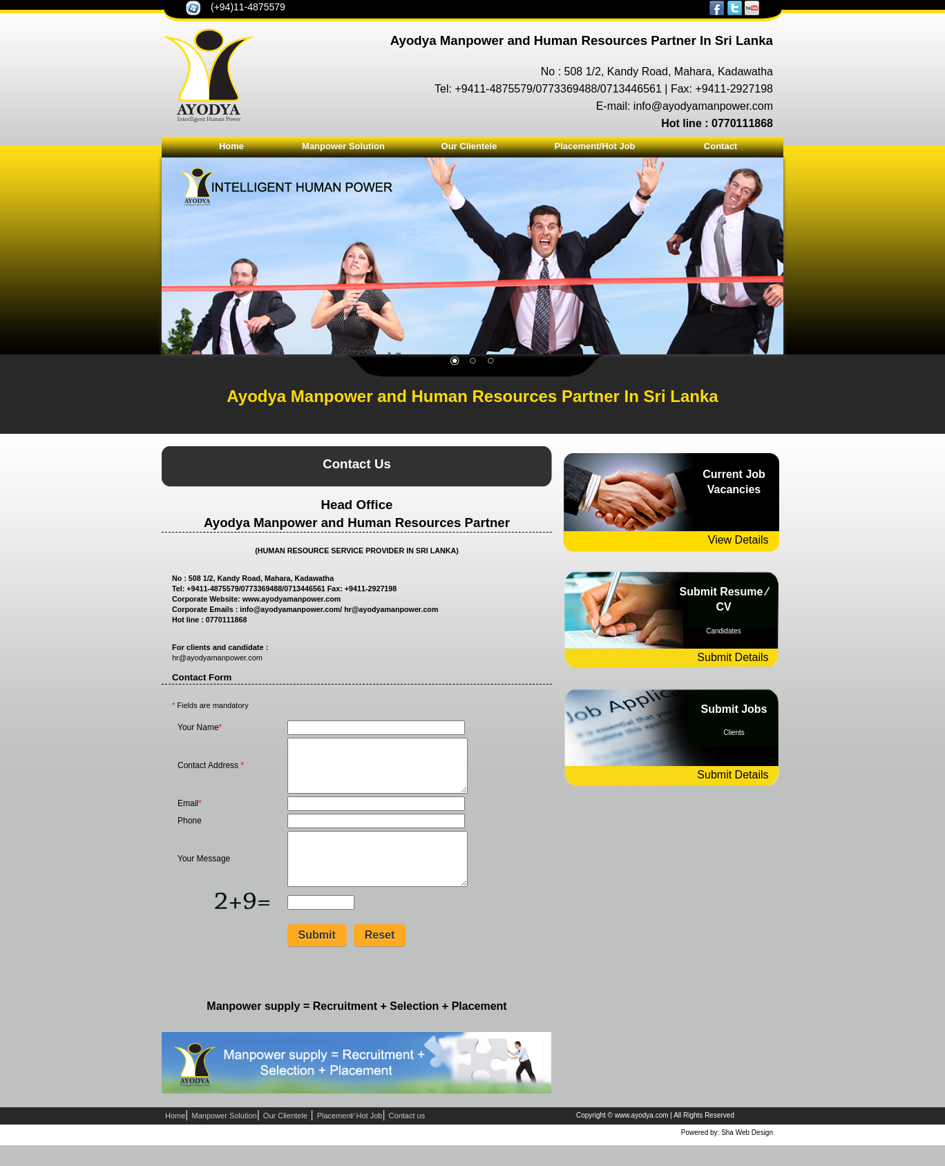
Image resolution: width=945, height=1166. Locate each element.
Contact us (407, 1136)
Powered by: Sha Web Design (727, 1153)
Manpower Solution (343, 146)
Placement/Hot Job (594, 146)
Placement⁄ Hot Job (350, 1136)
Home (231, 146)
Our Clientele (469, 146)
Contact (720, 146)
